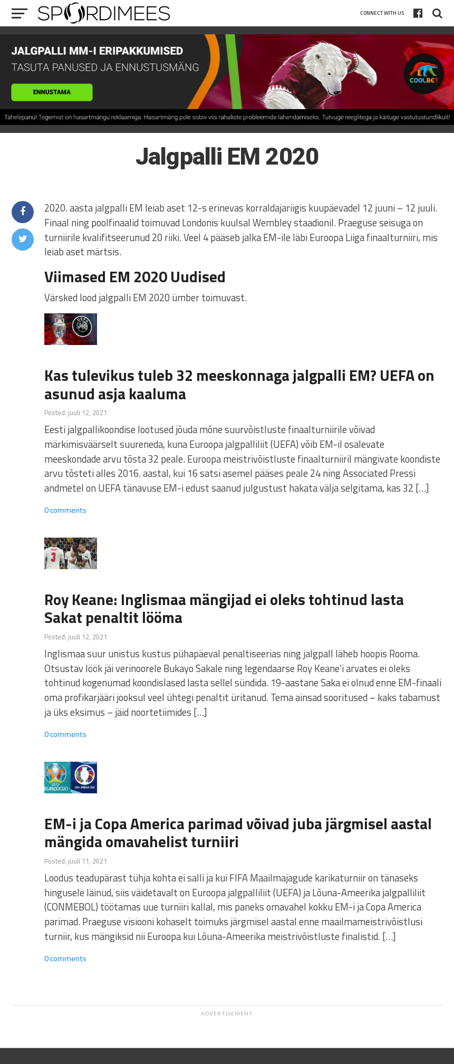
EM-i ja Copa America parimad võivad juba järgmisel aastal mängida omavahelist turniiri (238, 833)
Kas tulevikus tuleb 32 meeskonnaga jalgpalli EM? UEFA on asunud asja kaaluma (239, 384)
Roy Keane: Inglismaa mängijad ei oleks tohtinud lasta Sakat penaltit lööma (224, 608)
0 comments (65, 510)
